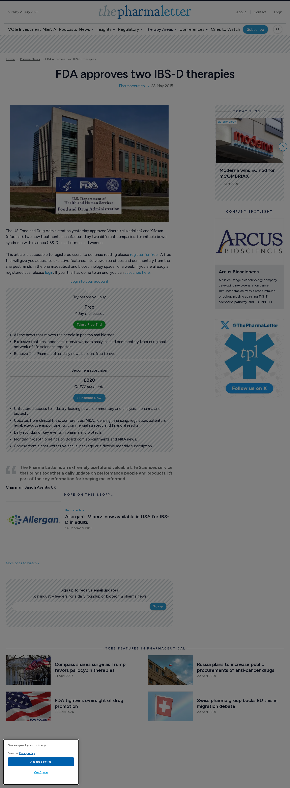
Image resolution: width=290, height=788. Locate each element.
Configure (41, 772)
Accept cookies (41, 761)
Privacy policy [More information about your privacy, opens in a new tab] (27, 753)
